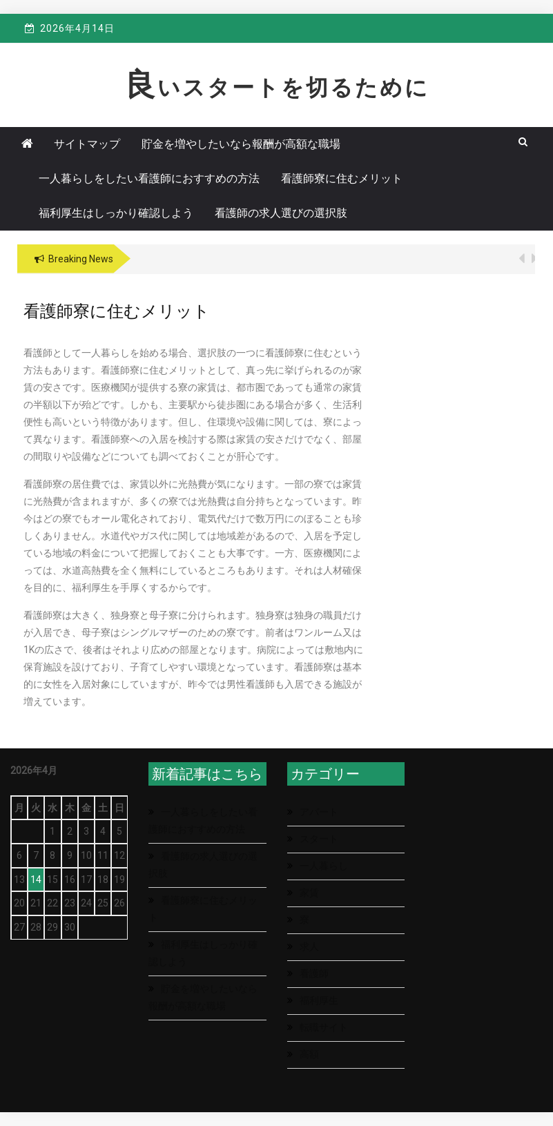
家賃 (309, 892)
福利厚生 (319, 1000)
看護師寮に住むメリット (341, 178)
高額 (309, 1054)
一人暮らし (324, 865)
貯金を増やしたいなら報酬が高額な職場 (241, 144)
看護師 (314, 973)
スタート (319, 838)
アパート (319, 811)
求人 (309, 946)
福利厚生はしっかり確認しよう (116, 213)
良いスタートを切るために (276, 88)
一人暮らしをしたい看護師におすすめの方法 (149, 178)
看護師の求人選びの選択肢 (281, 213)
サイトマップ (87, 144)
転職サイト (324, 1027)
